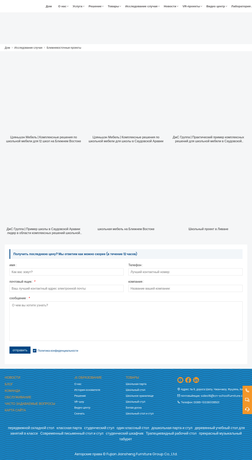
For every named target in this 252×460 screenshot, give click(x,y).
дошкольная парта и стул (171, 427)
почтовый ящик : (22, 282)
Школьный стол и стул (140, 413)
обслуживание (18, 397)
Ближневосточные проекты (64, 48)
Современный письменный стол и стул (72, 433)
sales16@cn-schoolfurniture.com (224, 396)
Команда (12, 390)
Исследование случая (28, 48)
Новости (12, 377)
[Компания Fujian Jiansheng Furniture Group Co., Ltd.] (24, 6)
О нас (77, 384)
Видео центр (82, 408)
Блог (9, 384)
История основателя (87, 390)
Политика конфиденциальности (58, 351)
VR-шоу (79, 402)
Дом (7, 48)
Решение (80, 396)
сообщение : (19, 298)
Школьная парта (136, 384)
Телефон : (135, 265)
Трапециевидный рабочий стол (171, 433)
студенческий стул (99, 427)
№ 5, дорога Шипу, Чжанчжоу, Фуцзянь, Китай (218, 389)
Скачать (79, 413)
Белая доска (134, 408)
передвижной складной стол (31, 427)
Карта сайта (15, 410)
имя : (13, 265)
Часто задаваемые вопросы (30, 403)
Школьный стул (135, 402)
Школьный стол (135, 390)
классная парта (69, 427)
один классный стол (133, 427)
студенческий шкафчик (125, 433)
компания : (136, 282)
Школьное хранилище (140, 396)
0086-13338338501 (206, 402)
